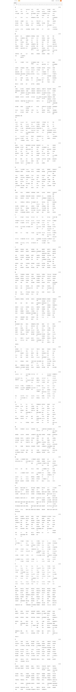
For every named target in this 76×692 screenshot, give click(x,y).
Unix (32, 551)
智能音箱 (54, 675)
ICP (47, 240)
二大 (42, 140)
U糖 (48, 551)
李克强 (54, 313)
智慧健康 (54, 687)
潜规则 (48, 440)
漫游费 (16, 330)
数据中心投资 (55, 499)
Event (53, 134)
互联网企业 (22, 202)
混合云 (22, 192)
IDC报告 (43, 226)
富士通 (43, 149)
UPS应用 (16, 549)
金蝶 (21, 259)
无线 (42, 598)
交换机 (48, 253)
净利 (37, 259)
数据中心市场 (23, 497)
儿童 (53, 126)
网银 (42, 600)
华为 (42, 204)
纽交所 (27, 357)
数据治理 (43, 509)
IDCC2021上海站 (33, 223)
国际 (53, 179)
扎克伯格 (48, 687)
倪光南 (27, 361)
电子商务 (22, 88)
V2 (47, 578)
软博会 (54, 468)
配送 (48, 418)
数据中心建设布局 (23, 502)
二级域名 (43, 124)
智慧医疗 (22, 666)
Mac (16, 338)
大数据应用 (28, 88)
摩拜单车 (43, 330)
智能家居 (16, 666)
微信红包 (54, 604)
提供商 (48, 518)
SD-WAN (27, 493)
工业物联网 (49, 185)
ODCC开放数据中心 (28, 375)
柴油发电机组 (17, 73)
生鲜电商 (32, 493)
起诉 (32, 442)
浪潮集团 (48, 315)
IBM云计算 (54, 236)
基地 (48, 263)
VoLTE (54, 566)
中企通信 (32, 673)
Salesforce (54, 493)
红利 (37, 208)
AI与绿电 (38, 11)
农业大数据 (54, 367)
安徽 (37, 15)
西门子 (48, 615)
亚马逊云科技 (44, 647)
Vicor (27, 566)
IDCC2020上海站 (23, 243)
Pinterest (43, 418)
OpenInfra (32, 395)
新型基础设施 (49, 623)
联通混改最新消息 (39, 300)
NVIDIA (27, 349)
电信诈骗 (48, 92)
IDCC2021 (33, 217)
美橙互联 (32, 340)
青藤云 (38, 440)
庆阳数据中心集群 (39, 443)
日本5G (54, 480)
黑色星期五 (54, 202)
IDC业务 (54, 230)
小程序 (38, 623)
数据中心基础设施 (28, 502)
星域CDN (16, 636)
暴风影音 (16, 40)
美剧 (21, 332)
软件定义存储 (17, 461)
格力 (37, 179)
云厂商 (27, 651)
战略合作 (38, 677)
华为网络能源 (23, 212)
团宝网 (54, 524)
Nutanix (43, 351)
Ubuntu (27, 549)
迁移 (42, 438)
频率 (32, 416)
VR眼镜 (22, 576)
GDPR (27, 179)
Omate (54, 393)
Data (37, 110)
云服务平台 (28, 653)
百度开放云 (17, 53)
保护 (48, 48)
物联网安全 (17, 598)
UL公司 (43, 561)
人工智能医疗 (23, 472)
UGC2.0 (32, 561)
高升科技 (43, 181)
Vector (38, 581)
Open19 (32, 397)
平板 (26, 408)
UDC (43, 543)
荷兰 (53, 210)
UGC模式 (48, 549)
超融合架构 (17, 71)
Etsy (16, 132)
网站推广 (27, 588)
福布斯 (38, 147)
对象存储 (43, 110)
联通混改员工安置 (44, 304)
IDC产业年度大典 (23, 227)
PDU (53, 406)
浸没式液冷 (49, 255)
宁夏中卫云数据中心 (33, 362)
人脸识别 (38, 459)
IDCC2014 (49, 232)
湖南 (26, 210)
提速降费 (22, 516)
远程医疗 (43, 645)
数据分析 (27, 491)
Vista (21, 581)
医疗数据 (16, 653)
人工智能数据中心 (44, 469)
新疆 (37, 625)
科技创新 (38, 282)
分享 (26, 155)
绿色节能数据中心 (33, 314)
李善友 (16, 317)
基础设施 (22, 249)
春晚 (48, 69)
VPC (48, 574)
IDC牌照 (38, 222)
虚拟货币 (16, 613)
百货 (48, 42)
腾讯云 (27, 528)
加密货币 (22, 251)
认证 (48, 459)
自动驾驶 (16, 673)
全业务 (27, 450)
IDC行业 (16, 226)
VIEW (27, 578)
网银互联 (43, 590)
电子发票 (22, 112)
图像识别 (38, 532)
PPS (21, 404)
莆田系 (48, 408)
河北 (48, 204)
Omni (48, 397)
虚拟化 (22, 611)
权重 (48, 438)
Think (16, 534)
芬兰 (26, 151)
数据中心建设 (23, 487)
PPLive (48, 410)
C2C (48, 73)
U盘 (53, 561)
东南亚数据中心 (55, 107)
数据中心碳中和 (55, 507)
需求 (32, 623)
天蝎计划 (32, 522)
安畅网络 (38, 23)
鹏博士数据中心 (39, 413)
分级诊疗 (54, 147)
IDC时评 (43, 220)
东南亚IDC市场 (44, 107)
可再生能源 (54, 274)
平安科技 (54, 418)
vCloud (38, 574)
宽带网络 (38, 280)
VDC (48, 583)
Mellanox (38, 338)
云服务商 (48, 643)
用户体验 (38, 653)
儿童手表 (16, 126)
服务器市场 (49, 149)
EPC (42, 138)
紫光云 (43, 679)
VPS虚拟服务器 (55, 579)
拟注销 (32, 357)
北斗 (26, 48)
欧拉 (16, 395)
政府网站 (32, 675)
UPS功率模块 (55, 555)
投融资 (32, 518)
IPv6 (42, 217)
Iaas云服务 (43, 242)
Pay (21, 408)
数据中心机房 (17, 491)
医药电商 (48, 651)
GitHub (38, 185)
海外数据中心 (33, 208)
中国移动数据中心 (49, 684)
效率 (37, 621)
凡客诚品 (54, 149)
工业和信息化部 (49, 172)
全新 (21, 442)
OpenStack (17, 374)
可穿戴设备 (22, 274)
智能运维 (38, 673)
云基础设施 (22, 661)
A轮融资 (22, 21)
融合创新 (22, 480)
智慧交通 (48, 675)
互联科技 (54, 212)
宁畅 (26, 351)
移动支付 (48, 645)
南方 (53, 355)
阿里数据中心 (33, 17)
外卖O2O (43, 592)
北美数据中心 (33, 44)
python (54, 408)
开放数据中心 (39, 276)
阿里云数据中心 (49, 26)
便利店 (32, 53)
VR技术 (54, 568)
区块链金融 (17, 438)
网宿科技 (32, 588)
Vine (53, 570)
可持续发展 (17, 278)
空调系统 (27, 280)
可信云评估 (49, 280)
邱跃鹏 (22, 446)
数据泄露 (38, 491)
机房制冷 (16, 263)
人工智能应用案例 (39, 473)
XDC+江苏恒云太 (55, 628)
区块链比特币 (44, 450)
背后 (37, 40)
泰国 (21, 522)
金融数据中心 (33, 251)
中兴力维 (54, 673)
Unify (48, 553)
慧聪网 (54, 204)
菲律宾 (54, 151)
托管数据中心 (23, 518)
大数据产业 (44, 88)
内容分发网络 (39, 361)
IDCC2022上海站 (49, 235)
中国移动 (22, 683)
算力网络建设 (39, 493)
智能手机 (54, 666)
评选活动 (22, 418)
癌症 (32, 25)
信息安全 (27, 611)
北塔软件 (16, 48)
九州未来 (54, 265)
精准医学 (22, 267)
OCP (21, 374)
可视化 (54, 280)
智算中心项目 (55, 685)
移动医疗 (32, 643)
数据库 (48, 489)
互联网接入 (44, 206)
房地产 (38, 151)
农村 (37, 355)
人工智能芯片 (44, 478)
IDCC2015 (38, 220)
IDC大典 (43, 224)
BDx (32, 40)
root (53, 478)
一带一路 (27, 655)
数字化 (54, 489)
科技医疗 (43, 282)
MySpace (16, 334)
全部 (16, 4)
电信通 (27, 112)
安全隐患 (16, 23)
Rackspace (49, 461)
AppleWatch (28, 9)
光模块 (16, 181)
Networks (38, 357)
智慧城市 (27, 666)
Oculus (48, 380)
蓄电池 (48, 613)
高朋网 (16, 183)
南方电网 (43, 367)
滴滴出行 (43, 112)
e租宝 (16, 128)
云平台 (38, 641)
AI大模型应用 (44, 13)
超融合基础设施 (23, 74)
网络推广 (54, 588)
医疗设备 (32, 645)
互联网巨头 (28, 212)
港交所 (32, 187)
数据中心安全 (33, 509)
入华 (53, 474)
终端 (16, 689)
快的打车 (48, 278)
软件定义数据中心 (28, 462)
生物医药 (48, 497)
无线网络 (48, 596)
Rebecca (32, 468)
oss (15, 397)
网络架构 (32, 598)
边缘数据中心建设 (44, 51)
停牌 (26, 534)
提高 (48, 526)
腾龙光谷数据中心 (23, 535)
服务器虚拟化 (28, 145)
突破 (26, 526)
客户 (42, 280)
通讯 (21, 526)
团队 (26, 532)
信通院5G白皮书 (55, 634)
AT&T (32, 9)
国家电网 (54, 171)
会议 (26, 206)
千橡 (16, 446)
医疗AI (48, 655)
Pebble (27, 416)
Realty (48, 468)
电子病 (38, 106)
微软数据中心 (28, 594)
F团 (42, 151)
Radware (16, 468)
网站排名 (54, 592)
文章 (37, 600)
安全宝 (38, 29)
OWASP (38, 382)
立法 (37, 313)
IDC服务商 (22, 222)
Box (48, 44)
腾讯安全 (16, 520)
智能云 (22, 673)
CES (48, 71)
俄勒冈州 (38, 126)
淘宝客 (27, 520)
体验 (48, 522)
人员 (48, 476)
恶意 (21, 124)
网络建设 (22, 596)
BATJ (37, 38)
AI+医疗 (27, 13)
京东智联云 (28, 263)
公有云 (16, 169)
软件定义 (54, 463)
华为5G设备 (33, 210)
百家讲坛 (43, 38)
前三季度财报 (17, 452)
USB (26, 543)
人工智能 (16, 459)
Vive (32, 570)
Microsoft (32, 330)
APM (48, 15)
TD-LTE (48, 524)
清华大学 (16, 442)
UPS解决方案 (33, 549)
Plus (48, 412)
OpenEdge (49, 395)
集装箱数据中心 (39, 252)
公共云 (43, 169)
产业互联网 (38, 67)
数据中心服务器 (33, 507)
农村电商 (16, 349)
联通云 (27, 317)
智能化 (32, 666)
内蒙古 (43, 349)
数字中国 (43, 501)
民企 (53, 336)
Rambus (48, 480)
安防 (21, 23)
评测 (37, 408)
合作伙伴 (27, 198)
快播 (21, 282)
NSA (37, 351)
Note (53, 363)
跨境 (32, 280)
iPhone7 (54, 224)
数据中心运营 (23, 493)
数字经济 (43, 487)
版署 (21, 40)
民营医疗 (27, 332)
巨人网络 (54, 257)
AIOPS (48, 29)
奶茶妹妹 (22, 361)
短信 (32, 112)
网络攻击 (43, 588)
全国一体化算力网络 (39, 435)
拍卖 (26, 406)
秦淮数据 (16, 434)
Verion (38, 576)
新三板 (48, 625)
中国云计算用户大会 (55, 671)
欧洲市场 (16, 387)
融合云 (43, 480)
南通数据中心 (23, 365)
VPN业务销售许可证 (23, 573)
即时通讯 (32, 267)
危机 (32, 596)
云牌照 (22, 653)
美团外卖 (48, 338)
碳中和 (16, 516)
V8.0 (53, 581)
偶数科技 (38, 380)
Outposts (43, 397)
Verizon (16, 566)
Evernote (27, 124)
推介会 (32, 532)
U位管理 (48, 547)
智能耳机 (32, 683)
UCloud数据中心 (17, 560)
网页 (26, 598)
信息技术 (54, 615)
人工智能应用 (23, 459)
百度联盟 (16, 46)
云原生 (16, 645)
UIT (16, 551)
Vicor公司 (27, 583)
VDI (37, 566)
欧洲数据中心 (55, 374)
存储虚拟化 (22, 67)
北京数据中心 (23, 38)
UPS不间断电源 (17, 544)
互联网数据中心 (44, 199)
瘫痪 (21, 524)
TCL (21, 532)
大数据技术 (33, 88)
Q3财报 (38, 450)
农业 (48, 355)
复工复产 (22, 147)
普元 (48, 420)
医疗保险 (22, 655)
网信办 (27, 596)
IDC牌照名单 (49, 238)
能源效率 (22, 353)
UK (37, 561)
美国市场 (16, 344)
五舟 (32, 602)
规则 (26, 187)
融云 (26, 468)
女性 (32, 365)
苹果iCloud (33, 410)
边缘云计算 (54, 44)
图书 (53, 526)
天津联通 (54, 530)
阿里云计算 (38, 21)
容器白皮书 (17, 480)
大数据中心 (38, 88)
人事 (21, 478)
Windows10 (49, 604)
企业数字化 (28, 438)
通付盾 (38, 516)
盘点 (37, 406)
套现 (16, 532)
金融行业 (38, 257)
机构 (16, 269)
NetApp (54, 351)
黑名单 (16, 212)
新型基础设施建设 (23, 624)
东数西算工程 (39, 90)
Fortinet (22, 145)
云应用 (54, 647)
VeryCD (27, 570)
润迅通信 (43, 461)
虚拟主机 (43, 611)
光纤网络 (54, 175)
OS (47, 378)
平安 (48, 422)
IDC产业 (27, 222)
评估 (21, 412)
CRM (43, 69)
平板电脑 (32, 408)
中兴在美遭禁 (28, 689)
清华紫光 (22, 452)
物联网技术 (38, 602)
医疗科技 (32, 653)
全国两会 (54, 438)
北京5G (32, 38)
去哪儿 (38, 438)
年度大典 (48, 349)
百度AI (22, 44)
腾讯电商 (32, 520)
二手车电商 (44, 122)
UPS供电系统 (55, 543)
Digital (38, 112)
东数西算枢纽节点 (17, 116)
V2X (32, 572)
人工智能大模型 (39, 464)
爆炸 (42, 46)
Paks (42, 422)
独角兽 (48, 110)
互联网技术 (22, 206)
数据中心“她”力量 (39, 502)
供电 (37, 183)
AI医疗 (38, 9)
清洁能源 (48, 434)
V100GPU (22, 583)
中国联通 (38, 683)
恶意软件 (38, 122)
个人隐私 (48, 181)
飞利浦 (22, 153)
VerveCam (43, 583)
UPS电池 (54, 553)
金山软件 (38, 263)
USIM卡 (22, 551)
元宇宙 (27, 659)
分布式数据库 (44, 147)
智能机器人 (22, 679)
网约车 (38, 594)
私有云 (16, 489)
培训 (16, 412)
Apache (32, 23)
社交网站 (48, 491)
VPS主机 (48, 566)
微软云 (54, 598)
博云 (16, 42)
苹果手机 (22, 416)
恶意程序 (43, 126)
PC (42, 406)
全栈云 (54, 448)
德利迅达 (27, 110)
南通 (53, 353)
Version (22, 578)
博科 (37, 42)
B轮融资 (54, 40)
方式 (32, 149)
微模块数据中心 (23, 601)
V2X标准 (48, 581)
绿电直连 (22, 313)
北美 (21, 53)
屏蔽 (53, 410)
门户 (42, 332)
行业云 (27, 613)
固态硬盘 (43, 171)
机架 (16, 267)
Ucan (43, 549)
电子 (32, 106)
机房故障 (27, 267)
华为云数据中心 (33, 203)
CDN (16, 62)
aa (42, 21)
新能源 (27, 617)
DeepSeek (22, 110)
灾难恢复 (48, 673)
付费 (16, 151)
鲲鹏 (37, 410)
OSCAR (32, 378)
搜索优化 (43, 493)
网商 (48, 598)
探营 (42, 528)
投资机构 (38, 526)
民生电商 (43, 334)
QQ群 (16, 454)
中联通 (22, 689)
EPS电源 (22, 138)
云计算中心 (17, 651)
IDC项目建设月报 (39, 239)
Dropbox (16, 110)
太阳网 (43, 526)
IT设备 (27, 232)
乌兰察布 (38, 598)
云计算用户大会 (55, 656)
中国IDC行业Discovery (55, 680)
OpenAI (54, 385)
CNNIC (27, 62)
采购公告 (54, 71)
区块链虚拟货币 (49, 430)
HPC (37, 198)
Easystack (22, 122)
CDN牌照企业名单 (28, 74)
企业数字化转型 (44, 430)
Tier (53, 518)
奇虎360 (22, 438)
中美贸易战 (54, 668)
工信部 (54, 185)
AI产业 (22, 29)
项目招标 (38, 617)
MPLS (48, 340)
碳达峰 (54, 520)
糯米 (48, 353)
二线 (42, 132)
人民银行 (48, 472)
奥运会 (27, 23)
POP (16, 416)
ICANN (43, 222)
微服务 (54, 594)
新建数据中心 (55, 621)
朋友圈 (48, 404)
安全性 (38, 17)
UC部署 (48, 561)
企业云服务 (17, 440)
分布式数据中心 (28, 164)
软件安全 (32, 480)
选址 (16, 623)
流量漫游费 (22, 317)
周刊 (26, 679)
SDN (37, 489)
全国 (32, 452)
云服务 (22, 641)
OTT (37, 374)
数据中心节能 (55, 491)
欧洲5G (38, 378)
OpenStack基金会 (33, 388)
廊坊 (53, 315)
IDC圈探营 (54, 220)
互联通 (38, 206)
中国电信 (48, 677)
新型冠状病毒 (55, 625)
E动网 (27, 138)
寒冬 (48, 202)
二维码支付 (54, 132)
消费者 (54, 623)
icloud (48, 224)
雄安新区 (48, 619)
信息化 (54, 611)
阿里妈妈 (27, 25)
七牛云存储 (22, 450)
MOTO (48, 336)
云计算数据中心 (39, 646)
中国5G (43, 683)
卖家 (53, 330)
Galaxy (27, 185)
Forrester (43, 155)
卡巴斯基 (22, 280)
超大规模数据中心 (55, 65)
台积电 (43, 522)
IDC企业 (27, 217)
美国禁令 (43, 338)
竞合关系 (48, 265)
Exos (42, 136)
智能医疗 (48, 670)
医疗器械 (38, 643)
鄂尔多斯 (27, 126)
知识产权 (27, 687)
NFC (48, 357)
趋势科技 (27, 434)
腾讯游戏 (54, 532)
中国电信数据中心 (28, 684)
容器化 (38, 468)
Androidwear (55, 27)
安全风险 (43, 23)
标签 (42, 44)
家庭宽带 (48, 267)
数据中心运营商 (49, 494)
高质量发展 (44, 179)
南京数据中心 (44, 353)
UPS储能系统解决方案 (39, 552)
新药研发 (22, 617)
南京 (48, 351)
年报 (42, 365)
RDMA (16, 478)
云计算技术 (33, 655)
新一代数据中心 (44, 614)
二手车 (16, 124)
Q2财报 (43, 444)
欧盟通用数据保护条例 (28, 388)
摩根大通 (54, 338)
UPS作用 (22, 549)
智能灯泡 (38, 687)
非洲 (37, 149)
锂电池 (22, 106)
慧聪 (48, 206)
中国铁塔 (27, 673)
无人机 (27, 590)
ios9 (37, 242)
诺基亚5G (54, 361)
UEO (53, 545)
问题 (16, 592)
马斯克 (38, 330)
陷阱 (42, 623)
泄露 (53, 619)
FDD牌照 (27, 153)
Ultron (43, 545)
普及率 (32, 422)
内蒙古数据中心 (44, 358)
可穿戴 (32, 274)
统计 (37, 534)
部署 (37, 46)
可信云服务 (33, 278)
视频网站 (38, 487)
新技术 (27, 621)
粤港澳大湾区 (33, 659)
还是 (48, 210)
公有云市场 (22, 177)
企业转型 (16, 450)
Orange (22, 380)
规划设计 (22, 175)
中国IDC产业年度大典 (44, 669)
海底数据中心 (49, 200)
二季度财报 (22, 140)
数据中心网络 (55, 497)
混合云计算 (17, 208)
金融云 (27, 249)
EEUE (32, 138)
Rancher (27, 476)
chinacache (33, 69)
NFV (21, 349)
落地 (37, 317)
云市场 (43, 653)
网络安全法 (38, 590)
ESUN (22, 132)
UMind (32, 543)
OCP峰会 (22, 385)
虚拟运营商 (33, 611)
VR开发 (22, 570)
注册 (16, 0)
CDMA (54, 69)
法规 (32, 155)
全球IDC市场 (55, 450)
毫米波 (54, 206)
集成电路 (32, 263)
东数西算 (54, 88)
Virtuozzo (43, 572)
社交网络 (16, 493)
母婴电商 (48, 330)
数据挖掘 (38, 509)
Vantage (27, 572)
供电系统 (43, 175)
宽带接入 (16, 276)
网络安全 (22, 588)
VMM (32, 583)
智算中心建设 (17, 668)
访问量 (22, 155)
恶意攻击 (54, 138)
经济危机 (48, 259)
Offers (48, 387)
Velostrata (54, 572)
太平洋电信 (49, 516)
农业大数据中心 (23, 368)
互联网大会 (28, 202)
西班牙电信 (33, 617)
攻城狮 (16, 177)
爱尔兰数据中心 (33, 14)
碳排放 (16, 526)
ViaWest (27, 576)
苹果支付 (54, 414)
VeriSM (16, 583)
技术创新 (22, 257)
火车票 (32, 212)
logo (16, 319)
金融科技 (16, 249)
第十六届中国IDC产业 (28, 93)
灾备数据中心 (44, 689)
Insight (54, 238)
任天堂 (32, 472)
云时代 (38, 655)
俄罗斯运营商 (28, 128)
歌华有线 (54, 183)
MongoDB (27, 338)
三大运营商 (54, 487)
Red (53, 476)
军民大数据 (49, 261)
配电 (26, 410)
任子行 (32, 461)
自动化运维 (17, 687)
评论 (42, 414)
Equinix (16, 122)
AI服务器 (54, 21)
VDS (48, 570)
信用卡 (27, 623)
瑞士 (48, 470)
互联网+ (38, 192)
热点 (42, 474)
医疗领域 (22, 649)
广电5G (38, 175)
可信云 (16, 274)
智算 (48, 668)
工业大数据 (28, 171)
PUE (26, 404)
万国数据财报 (28, 604)
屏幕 (32, 418)
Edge (26, 130)
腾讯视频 (48, 520)
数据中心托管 (55, 509)
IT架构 (48, 242)
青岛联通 (43, 452)
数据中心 (16, 487)
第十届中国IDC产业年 (49, 107)
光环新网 (38, 169)
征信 (32, 687)
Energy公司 (22, 136)
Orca (26, 397)
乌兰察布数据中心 (33, 605)
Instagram (54, 240)
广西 (26, 181)
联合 (37, 319)
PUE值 (22, 406)
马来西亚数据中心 (39, 341)
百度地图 (38, 53)
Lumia (43, 317)
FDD (48, 147)
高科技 (22, 179)
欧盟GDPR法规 (44, 392)
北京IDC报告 (55, 46)
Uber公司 (54, 557)
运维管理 (54, 643)
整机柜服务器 (55, 683)
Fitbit (48, 145)
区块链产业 (28, 442)
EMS (32, 124)
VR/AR (43, 568)
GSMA (43, 177)
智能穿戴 (32, 677)
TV (15, 524)
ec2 (47, 124)
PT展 (53, 420)
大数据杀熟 (33, 92)
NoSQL (38, 365)
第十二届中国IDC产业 (39, 98)
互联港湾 (22, 210)
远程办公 (38, 659)
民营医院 (22, 330)
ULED (48, 545)
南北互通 (27, 369)
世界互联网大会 (49, 502)
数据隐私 (43, 499)
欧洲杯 (32, 380)
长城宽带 (16, 67)
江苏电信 (54, 267)
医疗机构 (54, 641)
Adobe (54, 13)
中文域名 (38, 668)
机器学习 (48, 249)
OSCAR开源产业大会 (23, 388)
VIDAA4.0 (43, 576)
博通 (26, 38)
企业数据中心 (33, 434)
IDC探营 (16, 222)
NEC (37, 363)
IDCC (48, 222)
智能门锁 (43, 687)
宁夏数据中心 (17, 367)
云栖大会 (22, 659)
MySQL (54, 332)
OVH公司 (54, 378)
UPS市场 (38, 545)
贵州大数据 (28, 183)
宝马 (53, 48)
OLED (48, 385)
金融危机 (38, 255)
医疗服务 (27, 643)
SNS (21, 491)
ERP (48, 122)
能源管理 (27, 367)
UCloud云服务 (39, 555)
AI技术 (16, 11)
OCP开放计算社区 (28, 381)
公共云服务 (22, 185)
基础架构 (16, 259)
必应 (32, 42)
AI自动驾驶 (28, 29)
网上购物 (16, 596)
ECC (53, 124)
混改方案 (32, 198)
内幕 (42, 361)
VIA (37, 583)
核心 (16, 202)
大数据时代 (22, 90)
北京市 (38, 50)
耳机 (53, 122)
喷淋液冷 (22, 410)
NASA (16, 361)
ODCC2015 (17, 385)
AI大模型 (48, 11)
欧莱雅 (43, 395)
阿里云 (48, 21)
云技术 (22, 643)
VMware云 (17, 570)
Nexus (16, 355)
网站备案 (48, 590)
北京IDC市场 (49, 46)
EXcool (27, 136)
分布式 (22, 149)
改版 (48, 177)
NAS (32, 351)
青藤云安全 (28, 446)
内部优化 (48, 359)
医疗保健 (38, 649)
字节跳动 (38, 679)
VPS (21, 566)
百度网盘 (43, 40)
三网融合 (32, 489)
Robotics (27, 478)
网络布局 (32, 594)
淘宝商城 (32, 528)
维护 (48, 602)
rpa (47, 478)
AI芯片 (32, 11)
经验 (53, 259)
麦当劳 (32, 338)
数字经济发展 (17, 511)
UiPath (38, 549)
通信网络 (43, 520)
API (15, 17)
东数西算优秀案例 (17, 91)
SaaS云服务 (49, 499)
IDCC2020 (27, 220)
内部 (48, 367)
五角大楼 (43, 602)
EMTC (38, 132)
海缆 (42, 212)
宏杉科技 (16, 210)
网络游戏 (48, 588)
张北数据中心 (33, 689)
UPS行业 (43, 555)
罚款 (48, 155)
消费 (37, 627)
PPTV (32, 404)
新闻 (42, 625)
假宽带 (32, 255)
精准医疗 (27, 251)
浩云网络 (16, 206)
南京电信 (48, 365)
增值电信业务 (23, 687)
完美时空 (16, 594)
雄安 (32, 621)
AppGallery (17, 29)
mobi (48, 332)
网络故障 (54, 596)
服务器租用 (17, 147)
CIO (42, 62)
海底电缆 (27, 208)
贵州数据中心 (28, 177)
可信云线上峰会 (28, 289)
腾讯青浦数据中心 (39, 529)
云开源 (32, 649)
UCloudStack (55, 551)
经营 (21, 265)
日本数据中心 (49, 474)
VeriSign (16, 576)
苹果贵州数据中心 (28, 413)
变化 (16, 55)
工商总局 (38, 181)
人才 (53, 459)
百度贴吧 (54, 42)
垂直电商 (32, 67)
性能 (21, 621)
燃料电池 (32, 476)
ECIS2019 (54, 130)
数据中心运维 (44, 491)
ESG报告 (38, 124)
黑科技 (16, 198)
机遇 (32, 257)
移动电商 (48, 659)
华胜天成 (43, 202)
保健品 (48, 53)
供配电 (22, 171)
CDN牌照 (22, 62)
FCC (42, 145)
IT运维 (54, 234)
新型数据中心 (55, 617)
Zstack (38, 675)
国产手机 (22, 181)
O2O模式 (43, 382)
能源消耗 (38, 367)
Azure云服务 (39, 25)
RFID (37, 480)
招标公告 (16, 675)
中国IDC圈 (44, 666)
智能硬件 (22, 668)
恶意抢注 (32, 132)
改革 (42, 183)
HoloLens (38, 204)
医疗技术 (43, 655)
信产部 (48, 621)
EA (42, 128)
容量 (48, 465)
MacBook (54, 334)
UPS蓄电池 (38, 543)
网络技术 (38, 592)
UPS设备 (54, 549)
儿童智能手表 (39, 136)
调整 (21, 115)
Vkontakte (48, 576)
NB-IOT (32, 349)
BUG (37, 48)
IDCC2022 (17, 238)
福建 (32, 147)
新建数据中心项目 (17, 632)
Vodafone (27, 574)
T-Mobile (54, 516)
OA (37, 387)
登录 (15, 0)
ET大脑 (22, 128)
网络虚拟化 (54, 600)
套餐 (32, 524)
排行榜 (43, 408)
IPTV (32, 226)
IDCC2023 (27, 238)
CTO (37, 71)
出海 (21, 69)
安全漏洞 (48, 9)
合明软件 (32, 206)
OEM (53, 387)
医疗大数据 (28, 645)
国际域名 (22, 187)
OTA (32, 385)
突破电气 (27, 524)
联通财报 (22, 319)
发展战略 (38, 153)
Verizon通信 (55, 574)
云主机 (54, 645)
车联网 (27, 67)
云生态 (16, 661)
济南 (32, 259)
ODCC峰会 (38, 385)
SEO (26, 487)
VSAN (38, 578)
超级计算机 (44, 64)
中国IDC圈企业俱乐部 (28, 676)
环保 (21, 208)
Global (16, 175)
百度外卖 (43, 48)
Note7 (53, 359)
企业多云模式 (55, 444)
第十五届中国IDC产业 (44, 98)
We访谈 (32, 590)
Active (27, 17)
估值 (53, 177)
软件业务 (38, 478)
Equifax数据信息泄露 (28, 133)
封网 (16, 149)
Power (16, 408)
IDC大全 (43, 232)
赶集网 (54, 181)
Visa (26, 568)
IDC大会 (48, 217)
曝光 (42, 412)
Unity (21, 545)
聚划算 (16, 257)
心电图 (43, 621)
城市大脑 (32, 73)
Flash (32, 153)
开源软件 (54, 278)
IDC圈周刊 (54, 232)
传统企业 (48, 67)
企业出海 (22, 434)
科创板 (32, 276)
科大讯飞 (27, 278)
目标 (26, 340)
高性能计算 (54, 169)
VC (15, 568)
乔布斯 (54, 446)
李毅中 (27, 319)
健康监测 (54, 249)
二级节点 (27, 140)
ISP (53, 228)
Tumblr (16, 528)
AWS (21, 9)
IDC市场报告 (28, 226)
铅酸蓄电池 (38, 452)
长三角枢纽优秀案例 (33, 63)
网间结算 (43, 604)
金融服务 (43, 257)
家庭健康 (43, 255)
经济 (53, 255)
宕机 (37, 249)
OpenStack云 (55, 380)
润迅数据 (38, 476)
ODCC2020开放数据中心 (17, 379)
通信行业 (27, 518)
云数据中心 (49, 641)
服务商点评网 (28, 149)
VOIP (37, 570)
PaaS (16, 404)
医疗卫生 (22, 651)
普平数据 (27, 422)
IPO (37, 217)
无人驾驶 (22, 594)
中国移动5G (17, 679)
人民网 (54, 470)
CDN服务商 (44, 71)
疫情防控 (43, 643)
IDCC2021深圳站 (39, 227)
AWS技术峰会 (55, 29)
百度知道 (27, 44)
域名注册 (16, 649)
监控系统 (38, 265)
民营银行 (43, 336)
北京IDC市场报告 (55, 51)
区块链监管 (33, 446)
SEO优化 (43, 497)
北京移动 (22, 42)
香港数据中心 (39, 613)
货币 (37, 202)
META (43, 340)
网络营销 (16, 590)
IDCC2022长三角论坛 (49, 229)
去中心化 (48, 444)
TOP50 (54, 522)
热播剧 (16, 482)
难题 (16, 365)
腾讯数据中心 (44, 516)
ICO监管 (32, 232)
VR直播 (38, 572)
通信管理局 (22, 528)
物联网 (16, 588)
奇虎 (32, 450)
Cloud (37, 64)
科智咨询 (54, 276)
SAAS (48, 487)
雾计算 (22, 592)
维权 (21, 598)
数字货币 (54, 495)
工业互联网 (22, 169)
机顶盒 (22, 263)
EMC (27, 122)
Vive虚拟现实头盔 (33, 579)
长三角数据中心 (44, 74)
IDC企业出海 (44, 238)
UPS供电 (16, 555)
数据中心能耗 (17, 501)
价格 (16, 255)
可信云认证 (49, 276)
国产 (16, 179)
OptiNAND (22, 395)
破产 (53, 416)
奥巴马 (54, 15)
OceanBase (54, 391)
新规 (48, 617)
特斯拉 (32, 516)
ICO (53, 222)
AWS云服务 (17, 13)
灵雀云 (16, 313)
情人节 (54, 452)
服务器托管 (38, 145)
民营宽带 (38, 332)
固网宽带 (48, 169)
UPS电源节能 (55, 547)
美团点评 (32, 332)
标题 (48, 40)
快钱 (16, 282)
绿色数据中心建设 (39, 304)
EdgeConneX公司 (17, 139)
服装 (26, 147)
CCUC (48, 62)
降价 (53, 261)
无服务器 (32, 592)
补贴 (42, 42)
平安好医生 (17, 406)
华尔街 (54, 200)
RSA (16, 472)
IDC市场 (54, 226)
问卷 (42, 596)
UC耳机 (27, 555)
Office (22, 378)
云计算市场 (22, 645)
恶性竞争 (16, 130)
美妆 (16, 340)
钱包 (48, 450)
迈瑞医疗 (48, 334)
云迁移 (27, 649)
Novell (54, 357)
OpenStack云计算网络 (39, 390)
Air (53, 25)
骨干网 (32, 171)
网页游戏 (22, 590)
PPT (26, 418)
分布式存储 (33, 145)
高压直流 (43, 185)
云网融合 (48, 649)
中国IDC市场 (44, 677)
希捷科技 (48, 627)
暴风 (53, 38)
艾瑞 (48, 23)
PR (31, 412)
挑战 (21, 520)
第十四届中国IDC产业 (44, 93)
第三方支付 (44, 90)
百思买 (22, 46)
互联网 (16, 192)
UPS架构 (27, 545)
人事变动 (32, 478)
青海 (32, 440)
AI (15, 9)
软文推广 (27, 472)
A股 (48, 17)
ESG (16, 136)
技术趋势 (43, 263)
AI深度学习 (55, 11)
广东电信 (48, 175)
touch (48, 532)
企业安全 (54, 440)
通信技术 (16, 518)
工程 (32, 177)
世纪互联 (22, 489)
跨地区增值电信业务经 (55, 283)
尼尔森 (32, 367)
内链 (32, 355)
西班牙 (27, 625)
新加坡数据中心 (44, 618)
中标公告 (22, 675)
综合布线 (27, 668)
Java (32, 265)
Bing (16, 44)
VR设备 (43, 574)
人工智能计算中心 (55, 466)
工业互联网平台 (17, 186)
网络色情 (38, 596)
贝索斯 (27, 40)
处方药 (16, 69)
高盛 (21, 183)
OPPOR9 (48, 393)
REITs (22, 461)
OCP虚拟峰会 (28, 385)
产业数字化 (54, 73)
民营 (42, 342)
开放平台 (43, 276)
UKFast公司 (28, 551)
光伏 (42, 187)
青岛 (42, 440)
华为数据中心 (49, 198)
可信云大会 (49, 274)
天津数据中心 (17, 522)
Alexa (32, 21)
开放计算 (38, 274)
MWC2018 (22, 340)
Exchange (22, 130)
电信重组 (54, 90)
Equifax (38, 130)
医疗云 (43, 659)
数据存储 (32, 491)
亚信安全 (43, 651)
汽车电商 (32, 438)
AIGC (27, 21)
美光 (53, 340)
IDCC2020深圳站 (39, 233)
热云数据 (27, 480)
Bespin (27, 46)
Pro (15, 410)
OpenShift (43, 387)
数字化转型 (33, 487)
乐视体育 (32, 317)
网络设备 (48, 600)
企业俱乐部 (44, 442)
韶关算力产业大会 (39, 498)
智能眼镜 (43, 673)
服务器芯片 (17, 153)
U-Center (43, 551)
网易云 (48, 592)
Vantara (43, 570)
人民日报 (54, 461)
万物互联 (54, 590)
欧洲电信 (48, 389)
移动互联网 (49, 647)
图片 (26, 522)
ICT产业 (27, 242)
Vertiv (32, 566)
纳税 (53, 365)
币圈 (37, 44)
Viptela (16, 581)
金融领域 (27, 259)
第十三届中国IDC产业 (28, 102)
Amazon (43, 9)
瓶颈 (48, 406)
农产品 (27, 353)
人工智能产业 (44, 463)
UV (37, 547)
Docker (48, 90)
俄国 (48, 126)
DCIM (54, 92)
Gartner (32, 169)
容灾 (42, 465)
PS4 (15, 422)
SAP (26, 497)
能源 (21, 357)
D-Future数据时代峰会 (28, 107)
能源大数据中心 (17, 352)
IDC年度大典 (33, 242)
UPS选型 (22, 561)
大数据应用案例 (55, 104)
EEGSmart (33, 126)
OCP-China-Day (54, 383)
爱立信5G (17, 25)
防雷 (48, 151)
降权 (16, 265)
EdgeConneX (33, 130)
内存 (42, 355)
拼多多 (48, 414)
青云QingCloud (38, 430)
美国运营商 (22, 334)
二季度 (43, 130)
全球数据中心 (44, 446)
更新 (32, 183)
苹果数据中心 (39, 404)
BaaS (27, 53)
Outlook (48, 391)
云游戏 (48, 653)
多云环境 (48, 112)
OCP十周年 (54, 389)
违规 (26, 602)
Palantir (54, 412)
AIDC (16, 31)
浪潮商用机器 (28, 313)
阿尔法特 (16, 21)
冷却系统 (43, 313)
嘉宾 (53, 263)
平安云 (43, 416)
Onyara (27, 395)
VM (15, 578)
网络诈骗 (27, 600)
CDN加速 (38, 69)
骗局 (48, 416)
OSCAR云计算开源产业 (49, 375)
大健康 (27, 90)
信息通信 (16, 617)
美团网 (16, 332)
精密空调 (54, 253)
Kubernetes (27, 276)
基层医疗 (43, 251)
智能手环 (48, 666)
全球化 (48, 442)
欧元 (42, 385)
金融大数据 (28, 257)
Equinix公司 (33, 122)
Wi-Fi (43, 594)
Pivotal (43, 410)
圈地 (26, 452)
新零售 (54, 613)
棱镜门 (32, 319)
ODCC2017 (44, 378)
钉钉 (16, 112)
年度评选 (54, 349)
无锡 (21, 604)
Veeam (32, 568)
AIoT (43, 17)
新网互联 (16, 621)
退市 (42, 524)
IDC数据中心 (17, 220)
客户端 (48, 282)
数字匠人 (32, 501)
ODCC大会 (33, 374)
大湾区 (32, 110)
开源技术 (22, 276)
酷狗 (42, 278)
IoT (42, 228)
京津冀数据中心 (44, 260)
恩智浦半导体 (39, 128)
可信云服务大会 (49, 289)
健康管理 (54, 251)
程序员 (32, 71)
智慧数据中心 (49, 679)
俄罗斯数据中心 (49, 133)
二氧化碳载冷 (55, 136)
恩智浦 (32, 136)
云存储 (43, 641)
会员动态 (43, 192)
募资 (53, 342)
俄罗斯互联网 (49, 130)
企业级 (48, 452)
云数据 (16, 659)
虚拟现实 (38, 611)
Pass (21, 422)
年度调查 (27, 365)
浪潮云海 (48, 313)
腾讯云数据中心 (49, 529)
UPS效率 (22, 555)
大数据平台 (38, 92)
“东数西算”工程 (23, 93)
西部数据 (32, 613)
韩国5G (48, 212)
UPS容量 (27, 561)
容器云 (27, 459)
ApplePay (43, 11)
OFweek (38, 395)
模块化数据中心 (17, 325)
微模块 (27, 592)
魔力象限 (32, 334)
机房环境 (48, 251)
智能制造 (32, 668)
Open (32, 382)
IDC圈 (16, 232)
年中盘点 (48, 363)
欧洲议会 (38, 397)
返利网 (38, 155)
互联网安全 (44, 210)
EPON (32, 140)
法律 (32, 151)
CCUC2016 (28, 69)
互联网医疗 (28, 192)
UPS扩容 (54, 559)
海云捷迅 (54, 208)
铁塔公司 (27, 516)
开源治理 (16, 280)
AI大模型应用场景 (55, 18)
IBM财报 (16, 242)
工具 (48, 183)
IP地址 (43, 234)
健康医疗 (43, 249)
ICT (37, 224)
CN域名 (38, 62)
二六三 (48, 128)
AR (26, 11)
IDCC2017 (49, 220)
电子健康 (16, 106)
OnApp (54, 395)
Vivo (42, 566)
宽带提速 (22, 278)
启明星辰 (43, 434)
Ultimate (22, 559)
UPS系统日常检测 (49, 556)
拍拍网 (38, 422)
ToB (32, 526)
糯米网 (32, 353)
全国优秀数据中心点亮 (49, 447)
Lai (47, 317)
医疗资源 (38, 651)
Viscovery (48, 572)
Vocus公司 (33, 574)
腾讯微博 (32, 534)
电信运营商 (49, 88)
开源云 (27, 282)
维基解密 (38, 604)
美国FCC (22, 338)
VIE (53, 576)
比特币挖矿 (33, 46)
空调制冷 (43, 274)
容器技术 (43, 459)
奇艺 (53, 442)
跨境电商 (27, 274)
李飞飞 (43, 315)
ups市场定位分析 (33, 546)
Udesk (43, 559)
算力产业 (16, 509)
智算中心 (38, 666)
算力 (42, 489)
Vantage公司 (39, 568)
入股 (21, 468)
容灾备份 (54, 472)
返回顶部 (59, 7)
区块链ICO (28, 440)
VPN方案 (48, 568)
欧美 (48, 382)
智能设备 (54, 677)
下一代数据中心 (33, 626)
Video (32, 576)
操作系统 (43, 67)
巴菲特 (48, 50)
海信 (53, 198)
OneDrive (43, 380)
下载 (42, 627)
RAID (43, 472)
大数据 (16, 88)
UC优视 (43, 553)
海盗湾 (38, 212)
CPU (48, 64)
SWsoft (22, 509)
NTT (21, 351)
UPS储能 (32, 559)
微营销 (48, 594)
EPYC (48, 136)
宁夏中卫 (38, 349)
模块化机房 (28, 330)
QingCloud (22, 440)
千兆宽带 (38, 446)
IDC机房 (22, 217)
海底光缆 (22, 198)
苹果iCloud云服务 (55, 423)
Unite (43, 547)
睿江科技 (43, 265)
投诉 (37, 518)
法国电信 (54, 145)
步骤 (26, 42)
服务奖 (48, 153)
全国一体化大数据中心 (55, 432)
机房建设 (32, 249)
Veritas (22, 568)
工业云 (32, 175)
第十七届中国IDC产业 (49, 102)
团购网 (43, 518)
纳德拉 (27, 355)
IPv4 (21, 232)
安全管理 (32, 29)
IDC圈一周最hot (55, 218)
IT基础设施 (49, 226)
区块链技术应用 (55, 435)
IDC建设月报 (23, 238)
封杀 (21, 151)
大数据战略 (54, 110)
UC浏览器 (49, 543)
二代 (37, 138)
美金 (26, 334)
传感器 (54, 67)
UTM (32, 555)
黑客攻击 (48, 192)
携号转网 (22, 613)
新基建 (16, 611)
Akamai (48, 13)
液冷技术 (54, 651)
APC (42, 25)
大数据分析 (33, 90)
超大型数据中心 (39, 81)
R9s (42, 476)
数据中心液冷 (28, 509)
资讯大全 (38, 689)
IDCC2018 (22, 220)
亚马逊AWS (17, 643)
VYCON (43, 581)
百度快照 (43, 53)
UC (21, 543)
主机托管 (32, 679)
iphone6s (32, 238)
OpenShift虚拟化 (23, 398)
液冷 (32, 651)
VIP (42, 578)
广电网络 (48, 179)
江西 (48, 257)
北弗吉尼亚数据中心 (33, 49)
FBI (53, 153)
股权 (53, 173)
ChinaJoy (38, 73)
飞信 (16, 155)
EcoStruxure (54, 128)
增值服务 (43, 675)
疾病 (26, 265)
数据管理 (32, 497)
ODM (43, 389)
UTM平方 (27, 559)
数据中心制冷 (55, 501)
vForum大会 (33, 581)
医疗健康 (32, 641)
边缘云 (48, 38)
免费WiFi (48, 342)
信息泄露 (48, 611)
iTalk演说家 (44, 240)
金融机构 (16, 251)
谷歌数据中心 (17, 171)
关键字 (38, 177)
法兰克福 (43, 153)
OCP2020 (54, 376)
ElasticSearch (33, 128)
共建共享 (27, 175)
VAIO (53, 583)
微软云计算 (54, 602)
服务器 (16, 145)
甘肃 (32, 181)
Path (42, 420)
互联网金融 (33, 192)
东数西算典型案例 (55, 113)
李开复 (54, 317)
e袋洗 (21, 126)
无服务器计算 (17, 604)
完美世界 (16, 600)
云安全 (27, 641)
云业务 (43, 649)
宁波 (16, 357)
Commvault (28, 71)
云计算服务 (54, 653)
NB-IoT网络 (49, 361)
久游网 (43, 267)
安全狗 (43, 15)
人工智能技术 (33, 459)
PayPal (54, 404)
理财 (37, 315)
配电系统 (16, 418)
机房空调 (22, 255)
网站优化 (38, 588)
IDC (16, 217)
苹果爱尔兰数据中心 (39, 419)
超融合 (54, 62)
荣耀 (48, 463)
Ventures (27, 581)
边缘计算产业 (23, 48)
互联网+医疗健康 (55, 193)
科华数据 (38, 278)
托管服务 (38, 520)
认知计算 (16, 476)
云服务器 (54, 649)
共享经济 (32, 179)
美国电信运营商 (39, 335)
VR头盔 (16, 572)
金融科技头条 (44, 253)
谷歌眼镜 (38, 171)
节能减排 (27, 255)
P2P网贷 (32, 406)
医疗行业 (27, 661)
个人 (32, 185)
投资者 (38, 524)
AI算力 (54, 9)
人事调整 (38, 461)
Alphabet (38, 13)
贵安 (37, 187)
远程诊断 (16, 655)
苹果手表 (43, 404)
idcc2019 (32, 220)
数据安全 (27, 489)
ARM (21, 11)
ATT (42, 29)
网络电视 (32, 600)
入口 (21, 476)
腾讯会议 (38, 522)
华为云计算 (38, 210)
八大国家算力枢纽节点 (23, 56)
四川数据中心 (17, 497)
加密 (37, 267)
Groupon (27, 169)
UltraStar (48, 559)
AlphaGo (54, 23)
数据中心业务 (49, 509)
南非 (42, 363)
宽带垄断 (32, 282)
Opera (53, 397)
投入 (42, 532)
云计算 (16, 641)
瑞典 (32, 463)
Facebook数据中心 (55, 156)
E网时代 (48, 138)
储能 (21, 71)
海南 (48, 208)
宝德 (16, 38)
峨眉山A (38, 140)
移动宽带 (54, 659)
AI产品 (22, 25)
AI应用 (22, 13)
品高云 (38, 416)
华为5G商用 (44, 208)
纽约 (21, 355)
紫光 (16, 683)
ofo (42, 374)
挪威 (37, 353)
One (26, 378)
